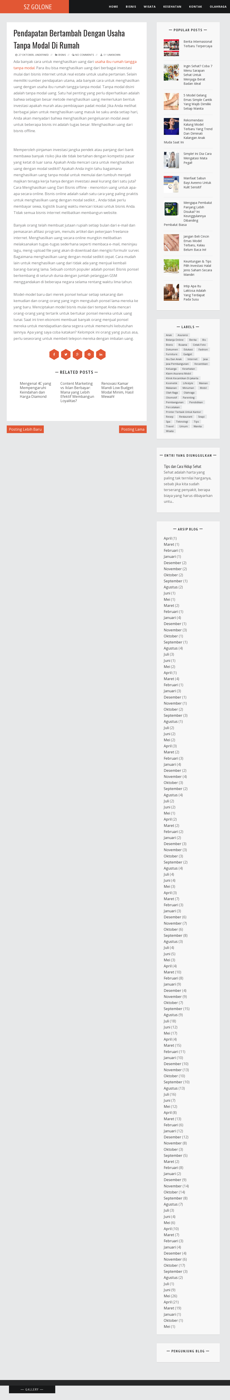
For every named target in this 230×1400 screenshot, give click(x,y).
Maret (169, 544)
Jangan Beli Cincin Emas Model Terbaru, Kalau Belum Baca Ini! (196, 243)
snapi (201, 416)
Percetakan (173, 407)
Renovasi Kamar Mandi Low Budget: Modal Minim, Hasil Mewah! (117, 390)
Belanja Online (175, 339)
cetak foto (199, 344)
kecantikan (201, 363)
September (173, 581)
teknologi (182, 421)
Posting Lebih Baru (25, 429)
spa (168, 421)
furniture (171, 354)
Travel (170, 426)
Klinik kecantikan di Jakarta (182, 378)
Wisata (150, 7)
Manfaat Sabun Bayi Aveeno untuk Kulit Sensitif (197, 182)
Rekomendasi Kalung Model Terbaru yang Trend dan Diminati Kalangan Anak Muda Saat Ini (188, 131)
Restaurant (185, 416)
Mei (167, 599)
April (168, 538)
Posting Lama (132, 429)
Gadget (187, 354)
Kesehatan (188, 368)
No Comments (83, 54)
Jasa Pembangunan (177, 363)
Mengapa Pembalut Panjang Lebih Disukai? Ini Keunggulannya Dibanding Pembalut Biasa (188, 213)
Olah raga (172, 392)
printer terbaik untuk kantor (183, 412)
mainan (203, 383)
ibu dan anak (174, 359)
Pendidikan (196, 402)
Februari (171, 550)
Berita (193, 339)
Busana (183, 344)
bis (204, 339)
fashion (203, 349)
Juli (166, 654)
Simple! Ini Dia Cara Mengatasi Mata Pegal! (198, 158)
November (173, 568)
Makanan (171, 388)
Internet (192, 359)
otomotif (171, 397)
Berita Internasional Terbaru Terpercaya (198, 43)
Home (113, 7)
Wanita (198, 426)
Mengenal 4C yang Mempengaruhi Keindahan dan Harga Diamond (35, 390)
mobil (203, 388)
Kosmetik (171, 383)
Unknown (113, 54)
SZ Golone (38, 6)
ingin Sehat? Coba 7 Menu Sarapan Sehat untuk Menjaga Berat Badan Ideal (198, 75)
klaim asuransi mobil (178, 373)
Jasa (205, 359)
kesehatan (172, 7)
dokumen (172, 349)
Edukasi (188, 349)
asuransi (183, 335)
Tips (196, 421)
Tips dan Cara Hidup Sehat (182, 466)
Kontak (195, 7)
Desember (172, 562)
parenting (189, 397)
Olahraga (218, 7)
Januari (170, 556)
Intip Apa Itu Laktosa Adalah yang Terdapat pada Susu (195, 292)
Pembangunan (175, 402)
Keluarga (171, 368)
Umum (183, 426)
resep (169, 416)
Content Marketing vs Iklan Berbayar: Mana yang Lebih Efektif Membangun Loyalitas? (77, 392)
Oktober (171, 574)
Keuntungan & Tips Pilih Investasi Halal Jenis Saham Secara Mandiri (198, 268)
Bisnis (131, 7)
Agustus (171, 587)
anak (169, 335)
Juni (167, 593)
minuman (188, 388)
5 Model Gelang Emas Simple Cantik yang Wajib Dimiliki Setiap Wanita (198, 102)
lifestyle (188, 383)
